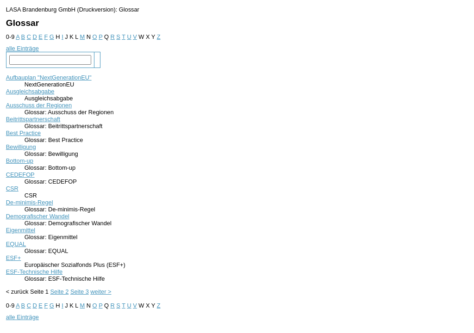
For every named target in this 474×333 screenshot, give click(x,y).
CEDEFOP (20, 174)
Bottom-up (19, 160)
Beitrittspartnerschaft (33, 119)
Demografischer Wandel (37, 216)
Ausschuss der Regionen (39, 105)
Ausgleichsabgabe (30, 91)
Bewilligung (21, 146)
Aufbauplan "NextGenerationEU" (49, 77)
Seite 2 (59, 291)
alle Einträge (22, 48)
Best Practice (23, 133)
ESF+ (13, 257)
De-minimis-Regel (29, 202)
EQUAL (16, 243)
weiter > (100, 291)
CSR (12, 188)
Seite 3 (79, 291)
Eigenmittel (20, 230)
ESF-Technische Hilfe (34, 271)
